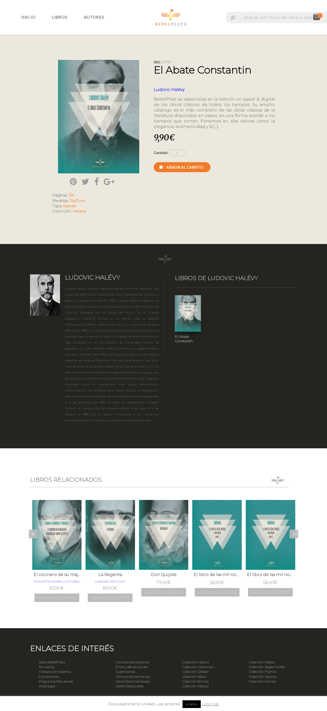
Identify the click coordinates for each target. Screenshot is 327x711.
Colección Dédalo (195, 672)
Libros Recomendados (133, 681)
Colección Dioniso (262, 681)
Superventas (125, 672)
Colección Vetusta (262, 677)
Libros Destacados (130, 686)
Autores (94, 17)
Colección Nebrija (195, 686)
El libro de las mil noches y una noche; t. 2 (217, 574)
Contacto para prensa (132, 662)
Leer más (210, 704)
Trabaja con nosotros (55, 672)
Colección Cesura (195, 662)
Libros (60, 17)
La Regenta (110, 574)
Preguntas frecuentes (56, 681)
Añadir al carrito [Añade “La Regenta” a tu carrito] (110, 597)
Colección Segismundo (267, 667)
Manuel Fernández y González (57, 581)
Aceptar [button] (192, 704)
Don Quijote (163, 574)
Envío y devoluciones (132, 667)
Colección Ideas (194, 677)
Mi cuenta (46, 667)
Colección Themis (262, 672)
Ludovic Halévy (169, 89)
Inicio (28, 17)
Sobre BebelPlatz (52, 662)
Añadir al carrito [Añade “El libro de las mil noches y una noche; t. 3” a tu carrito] (270, 592)
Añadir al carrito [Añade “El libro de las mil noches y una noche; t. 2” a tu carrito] (217, 592)
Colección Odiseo (262, 662)
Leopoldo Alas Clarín (110, 581)
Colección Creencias (197, 667)
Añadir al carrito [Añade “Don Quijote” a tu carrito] (163, 592)
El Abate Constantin (184, 338)
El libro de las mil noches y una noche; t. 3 (270, 574)
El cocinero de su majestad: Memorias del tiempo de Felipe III (57, 574)
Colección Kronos (195, 681)
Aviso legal (47, 686)
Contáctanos (49, 677)
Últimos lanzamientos (133, 677)
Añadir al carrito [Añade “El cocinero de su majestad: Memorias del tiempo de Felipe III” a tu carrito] (57, 597)
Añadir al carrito (184, 167)
